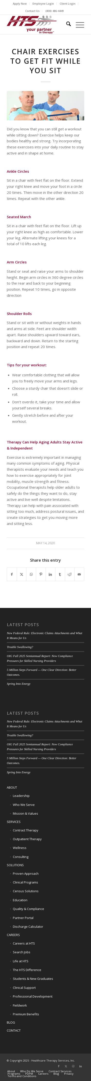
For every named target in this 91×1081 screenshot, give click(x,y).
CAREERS (13, 935)
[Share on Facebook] (12, 574)
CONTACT (14, 1030)
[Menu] (77, 24)
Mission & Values (25, 813)
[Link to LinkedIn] (80, 1066)
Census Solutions (26, 891)
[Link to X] (66, 1066)
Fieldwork (20, 1005)
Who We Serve (24, 804)
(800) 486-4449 (54, 11)
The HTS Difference (27, 970)
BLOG (11, 1022)
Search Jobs (21, 952)
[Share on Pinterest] (41, 574)
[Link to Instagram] (73, 1066)
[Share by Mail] (79, 574)
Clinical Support (24, 987)
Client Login (67, 3)
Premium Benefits (26, 1014)
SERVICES (14, 822)
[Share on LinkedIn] (50, 574)
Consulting (20, 857)
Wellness (19, 848)
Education (20, 900)
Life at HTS (20, 961)
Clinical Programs (25, 882)
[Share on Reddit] (69, 574)
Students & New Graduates (33, 978)
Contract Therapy (25, 830)
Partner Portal (23, 918)
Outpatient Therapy (27, 839)
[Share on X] (21, 574)
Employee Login (43, 3)
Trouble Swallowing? (20, 647)
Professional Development (32, 996)
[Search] (66, 24)
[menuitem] (19, 3)
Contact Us (32, 11)
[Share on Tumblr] (60, 574)
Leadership (21, 795)
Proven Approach (26, 873)
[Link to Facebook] (58, 1066)
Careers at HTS (24, 943)
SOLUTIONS (15, 865)
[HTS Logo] (38, 24)
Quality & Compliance (28, 909)
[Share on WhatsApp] (31, 574)
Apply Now (20, 3)
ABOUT (12, 787)
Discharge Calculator (28, 926)
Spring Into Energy (18, 683)
